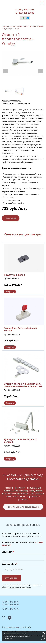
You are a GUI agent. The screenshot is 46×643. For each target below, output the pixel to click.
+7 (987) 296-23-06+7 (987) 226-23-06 (24, 11)
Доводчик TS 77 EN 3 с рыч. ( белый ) (20, 440)
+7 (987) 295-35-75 (10, 608)
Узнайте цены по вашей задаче (23, 506)
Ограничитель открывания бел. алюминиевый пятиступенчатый (23, 385)
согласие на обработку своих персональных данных (22, 586)
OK (43, 636)
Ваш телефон (9, 564)
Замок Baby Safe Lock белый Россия (20, 329)
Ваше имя (7, 551)
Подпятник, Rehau (14, 274)
